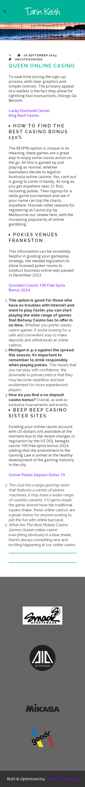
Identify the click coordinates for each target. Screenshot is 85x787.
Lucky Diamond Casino (29, 110)
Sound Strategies (62, 779)
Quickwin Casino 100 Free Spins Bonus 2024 (37, 287)
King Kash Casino (24, 115)
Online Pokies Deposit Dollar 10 (37, 474)
